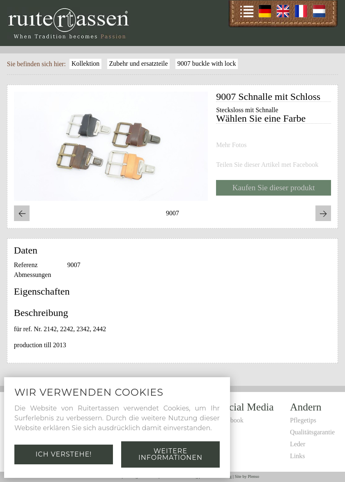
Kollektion (85, 63)
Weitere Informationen (170, 454)
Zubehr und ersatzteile (138, 63)
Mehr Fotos (231, 145)
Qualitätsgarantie (312, 432)
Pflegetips (303, 420)
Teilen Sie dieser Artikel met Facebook (267, 164)
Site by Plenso (247, 476)
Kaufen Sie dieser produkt (273, 187)
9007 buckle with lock (206, 63)
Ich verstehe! (63, 454)
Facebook (231, 420)
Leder (297, 443)
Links (297, 455)
